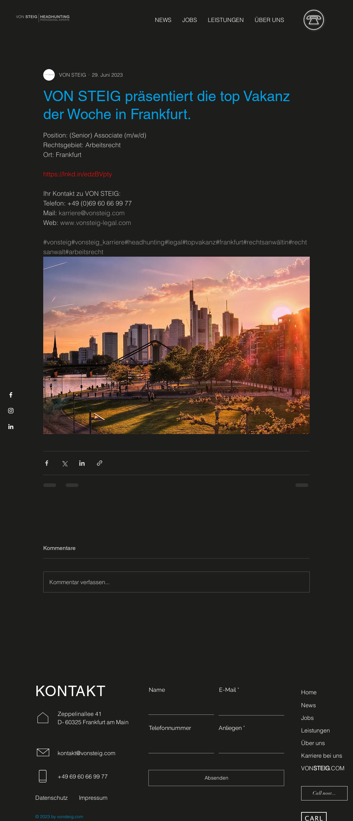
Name (157, 690)
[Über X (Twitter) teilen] (64, 463)
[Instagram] (10, 410)
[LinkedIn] (10, 426)
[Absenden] (216, 778)
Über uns (313, 742)
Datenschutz (51, 797)
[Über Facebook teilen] (46, 463)
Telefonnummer (170, 728)
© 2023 (42, 816)
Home (309, 692)
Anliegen (230, 728)
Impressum (93, 797)
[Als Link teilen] (99, 463)
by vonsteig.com (66, 816)
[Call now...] (324, 793)
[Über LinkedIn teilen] (82, 463)
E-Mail (227, 690)
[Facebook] (10, 394)
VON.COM (322, 768)
